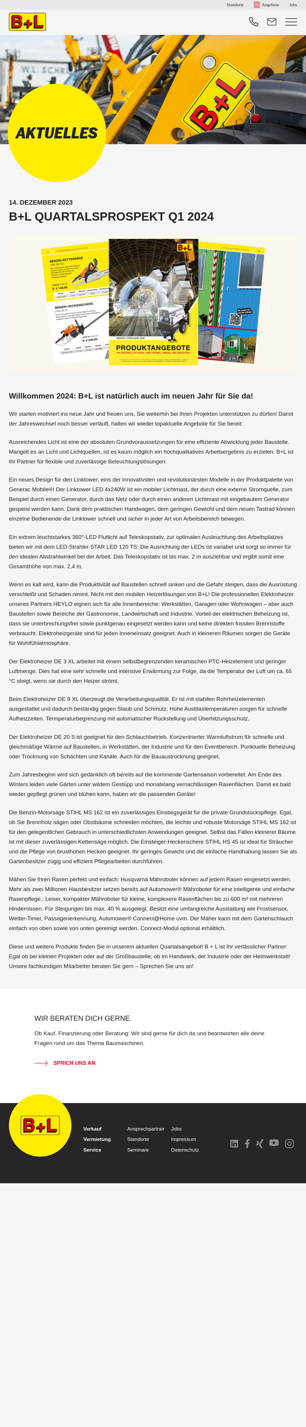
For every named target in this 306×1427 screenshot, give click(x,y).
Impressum (183, 1139)
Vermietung (97, 1139)
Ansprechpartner (146, 1129)
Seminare (138, 1150)
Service (92, 1150)
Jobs (293, 4)
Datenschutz (185, 1150)
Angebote (270, 4)
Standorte (235, 4)
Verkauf (92, 1129)
